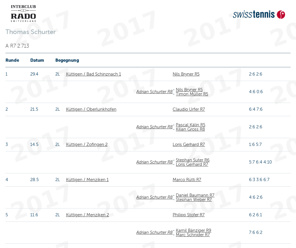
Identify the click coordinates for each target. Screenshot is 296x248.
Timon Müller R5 (192, 94)
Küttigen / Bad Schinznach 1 (93, 74)
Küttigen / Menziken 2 (87, 215)
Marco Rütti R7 (187, 179)
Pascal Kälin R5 (190, 125)
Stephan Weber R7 (194, 199)
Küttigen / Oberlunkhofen (91, 109)
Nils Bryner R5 (186, 74)
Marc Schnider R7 (193, 234)
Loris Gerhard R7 (189, 144)
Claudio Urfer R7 (189, 109)
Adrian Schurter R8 (154, 91)
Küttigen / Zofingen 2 (87, 144)
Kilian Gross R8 (190, 129)
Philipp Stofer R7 (189, 215)
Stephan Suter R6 (193, 160)
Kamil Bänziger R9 (193, 230)
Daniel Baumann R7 (195, 195)
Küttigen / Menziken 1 (87, 179)
